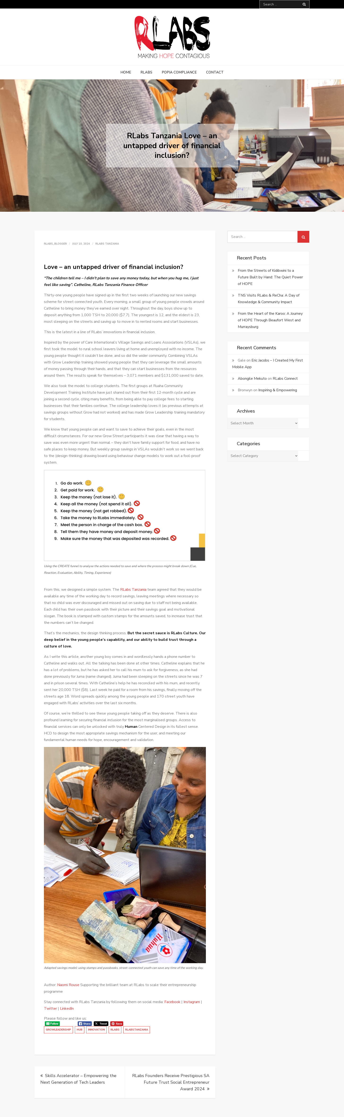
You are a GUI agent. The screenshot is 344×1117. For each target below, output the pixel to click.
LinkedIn (67, 1008)
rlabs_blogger (55, 244)
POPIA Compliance (179, 72)
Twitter (50, 1008)
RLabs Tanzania (107, 244)
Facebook (172, 1002)
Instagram (191, 1002)
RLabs (146, 72)
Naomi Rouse (68, 985)
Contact (215, 72)
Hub (79, 1029)
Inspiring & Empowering (277, 390)
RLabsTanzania (136, 1029)
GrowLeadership (58, 1029)
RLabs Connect (285, 378)
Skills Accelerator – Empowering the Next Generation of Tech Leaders (78, 1079)
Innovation (96, 1029)
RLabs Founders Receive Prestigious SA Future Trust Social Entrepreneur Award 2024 (170, 1082)
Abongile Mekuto (252, 378)
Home (125, 72)
